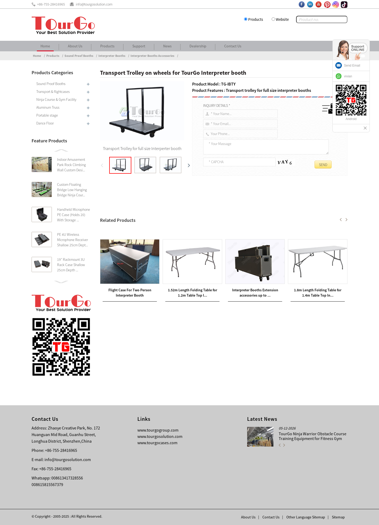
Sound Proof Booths (78, 56)
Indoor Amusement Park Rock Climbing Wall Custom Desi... (71, 164)
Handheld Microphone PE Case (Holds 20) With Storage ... (73, 214)
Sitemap (338, 517)
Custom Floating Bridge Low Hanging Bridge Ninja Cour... (72, 189)
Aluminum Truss (47, 107)
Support (138, 46)
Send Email (352, 65)
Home (45, 46)
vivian (348, 76)
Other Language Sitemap (305, 517)
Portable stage (47, 115)
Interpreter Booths (111, 56)
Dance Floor (45, 123)
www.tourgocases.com (157, 442)
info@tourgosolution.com (67, 459)
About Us (75, 46)
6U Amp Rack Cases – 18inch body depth (150, 258)
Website (282, 19)
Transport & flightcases (53, 91)
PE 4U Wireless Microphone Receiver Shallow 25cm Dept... (72, 239)
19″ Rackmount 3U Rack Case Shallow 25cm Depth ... (71, 264)
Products (255, 19)
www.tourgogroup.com (157, 430)
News (167, 46)
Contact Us (232, 46)
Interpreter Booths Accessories (152, 56)
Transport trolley (116, 216)
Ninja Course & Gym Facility (56, 99)
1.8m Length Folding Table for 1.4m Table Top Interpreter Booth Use (163, 264)
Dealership (198, 46)
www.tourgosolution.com (159, 436)
